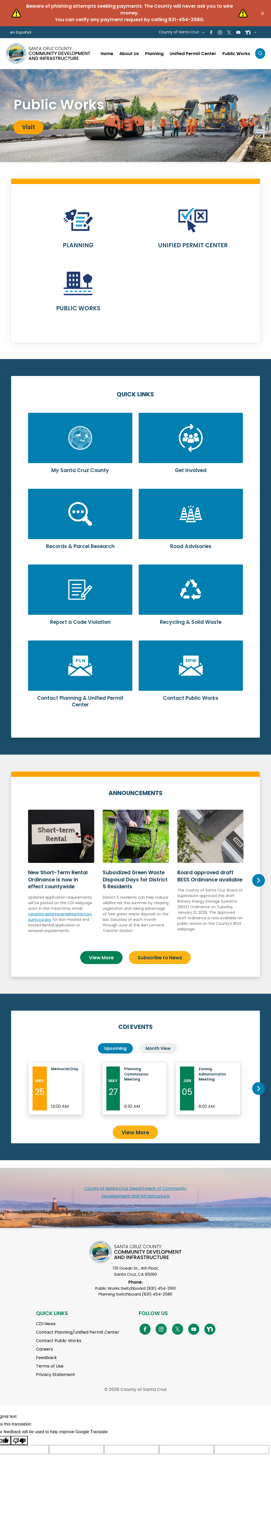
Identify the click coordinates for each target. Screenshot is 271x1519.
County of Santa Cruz (179, 32)
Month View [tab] (158, 1045)
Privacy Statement (55, 1371)
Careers (44, 1346)
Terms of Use (50, 1363)
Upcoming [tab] (115, 1045)
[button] (262, 13)
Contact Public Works (58, 1337)
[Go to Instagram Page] (220, 32)
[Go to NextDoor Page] (248, 32)
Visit (28, 127)
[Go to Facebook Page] (211, 32)
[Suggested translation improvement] (76, 1446)
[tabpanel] (135, 115)
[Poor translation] (19, 1437)
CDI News (46, 1321)
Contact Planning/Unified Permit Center (77, 1329)
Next (258, 878)
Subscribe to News (160, 954)
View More (101, 954)
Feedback (46, 1354)
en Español (20, 32)
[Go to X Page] (229, 32)
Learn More (78, 231)
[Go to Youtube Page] (238, 32)
